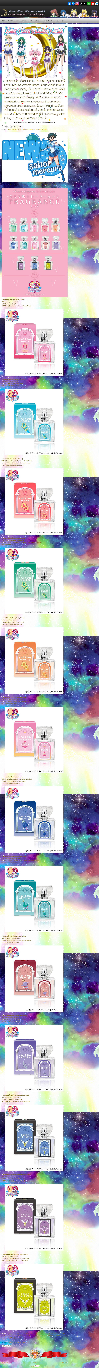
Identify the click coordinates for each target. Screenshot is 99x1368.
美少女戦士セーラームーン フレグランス (17, 1342)
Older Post (64, 1362)
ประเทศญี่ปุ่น (39, 129)
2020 (9, 129)
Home (3, 20)
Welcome (10, 20)
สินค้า (45, 129)
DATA (30, 20)
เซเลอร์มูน (33, 129)
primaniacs (14, 129)
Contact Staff (60, 20)
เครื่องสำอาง (26, 129)
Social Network (48, 20)
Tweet (32, 1366)
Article (24, 20)
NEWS (17, 20)
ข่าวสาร (20, 129)
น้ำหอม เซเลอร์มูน (11, 126)
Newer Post (5, 1362)
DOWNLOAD (38, 20)
